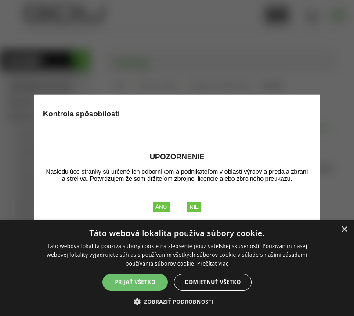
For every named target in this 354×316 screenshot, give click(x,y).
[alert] (177, 268)
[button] (177, 301)
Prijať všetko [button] (135, 282)
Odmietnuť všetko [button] (212, 282)
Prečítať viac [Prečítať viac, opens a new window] (212, 263)
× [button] (344, 229)
